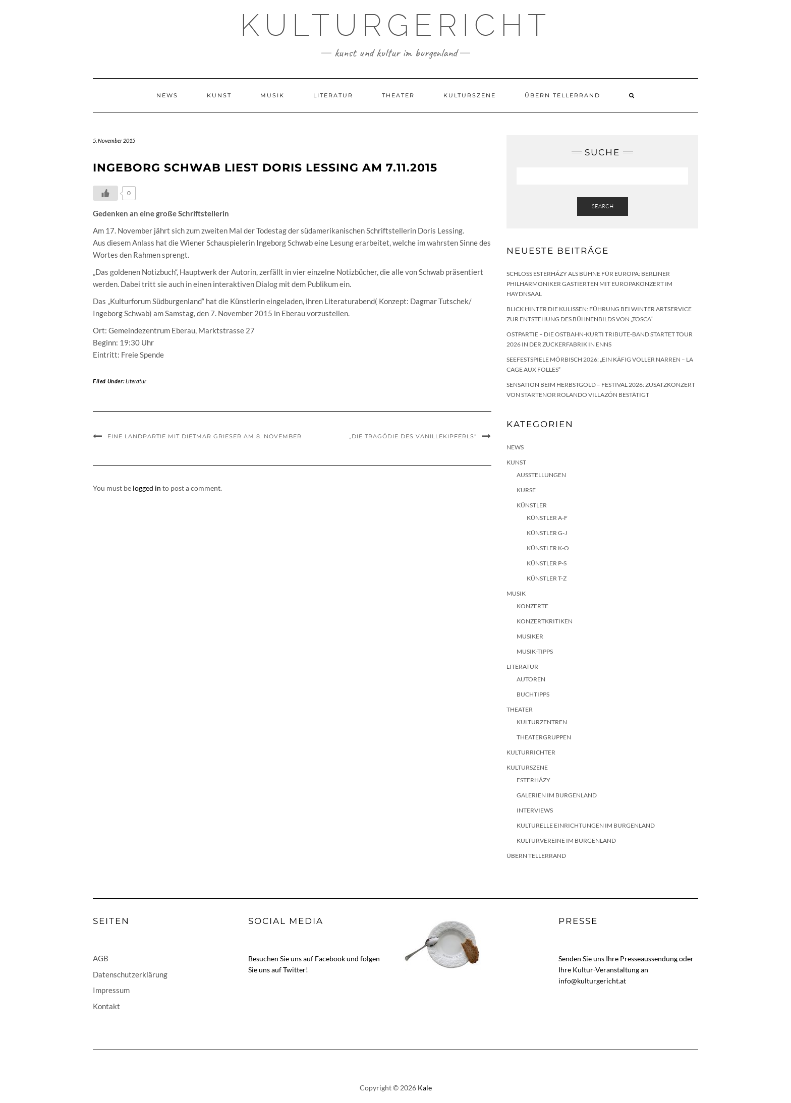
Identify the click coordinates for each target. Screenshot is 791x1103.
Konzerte (532, 606)
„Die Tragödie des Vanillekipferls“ (413, 436)
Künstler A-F (547, 517)
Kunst (219, 95)
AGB (100, 958)
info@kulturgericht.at (592, 980)
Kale (425, 1087)
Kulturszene (469, 95)
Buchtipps (533, 694)
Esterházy (533, 780)
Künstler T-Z (547, 578)
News (167, 95)
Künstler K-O (548, 548)
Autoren (531, 679)
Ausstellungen (541, 475)
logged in (147, 488)
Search (602, 206)
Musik (272, 95)
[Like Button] (105, 193)
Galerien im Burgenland (557, 795)
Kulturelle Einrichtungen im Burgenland (586, 825)
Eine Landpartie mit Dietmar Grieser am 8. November (204, 436)
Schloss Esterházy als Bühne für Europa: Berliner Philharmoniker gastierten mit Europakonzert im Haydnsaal (589, 284)
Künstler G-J (547, 533)
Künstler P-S (547, 563)
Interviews (535, 810)
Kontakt (106, 1006)
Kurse (526, 490)
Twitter (294, 969)
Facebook (330, 958)
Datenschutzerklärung (130, 974)
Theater (398, 95)
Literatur (333, 95)
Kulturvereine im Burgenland (566, 840)
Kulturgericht (395, 25)
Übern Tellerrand (562, 95)
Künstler (532, 505)
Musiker (530, 636)
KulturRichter (530, 752)
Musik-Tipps (535, 651)
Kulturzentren (542, 722)
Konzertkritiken (545, 621)
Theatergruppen (544, 737)
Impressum (111, 990)
